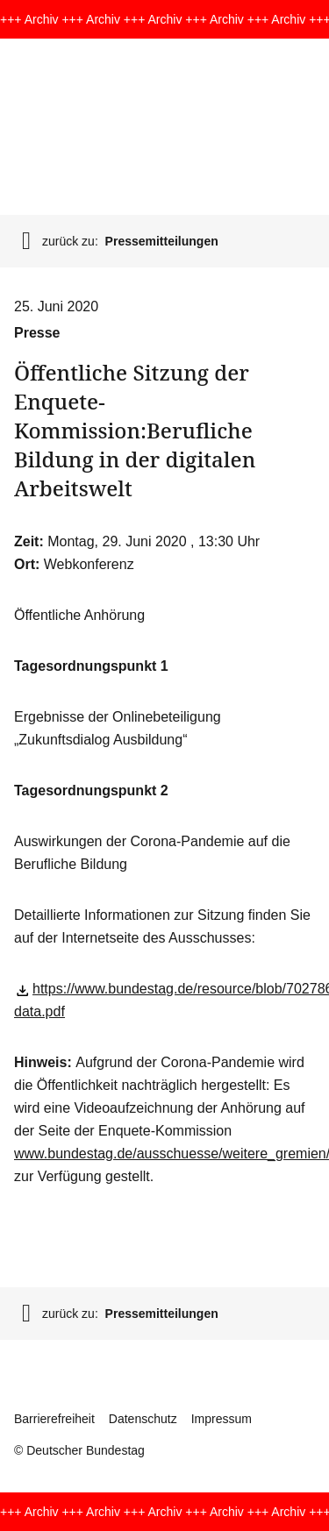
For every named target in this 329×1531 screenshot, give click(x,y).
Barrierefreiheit (54, 1419)
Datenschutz (143, 1419)
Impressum (221, 1419)
